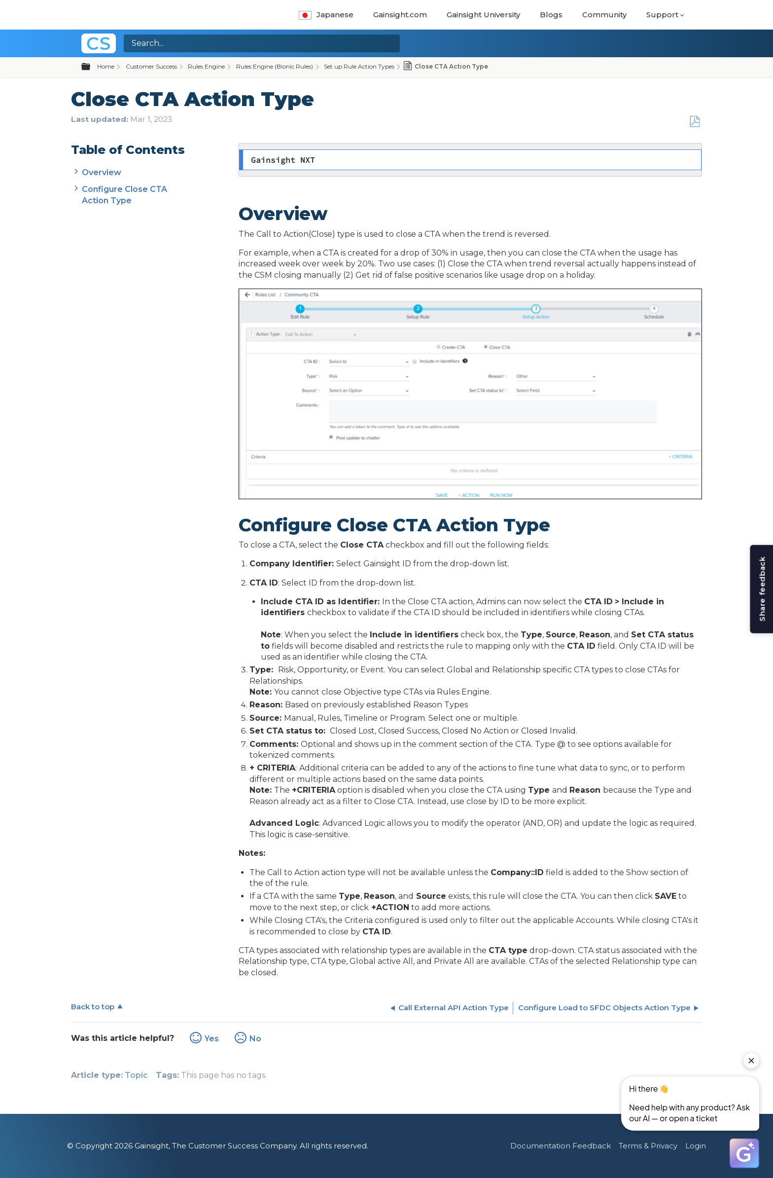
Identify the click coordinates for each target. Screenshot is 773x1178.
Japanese (326, 14)
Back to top (92, 1006)
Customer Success (151, 66)
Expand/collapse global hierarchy (91, 67)
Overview (101, 172)
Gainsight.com (400, 14)
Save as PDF (694, 122)
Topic (136, 1075)
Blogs (551, 14)
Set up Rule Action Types (359, 66)
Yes (212, 1038)
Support (662, 14)
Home (105, 66)
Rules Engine (206, 66)
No (255, 1038)
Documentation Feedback (560, 1145)
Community (604, 14)
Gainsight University (483, 14)
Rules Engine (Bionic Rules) (274, 66)
